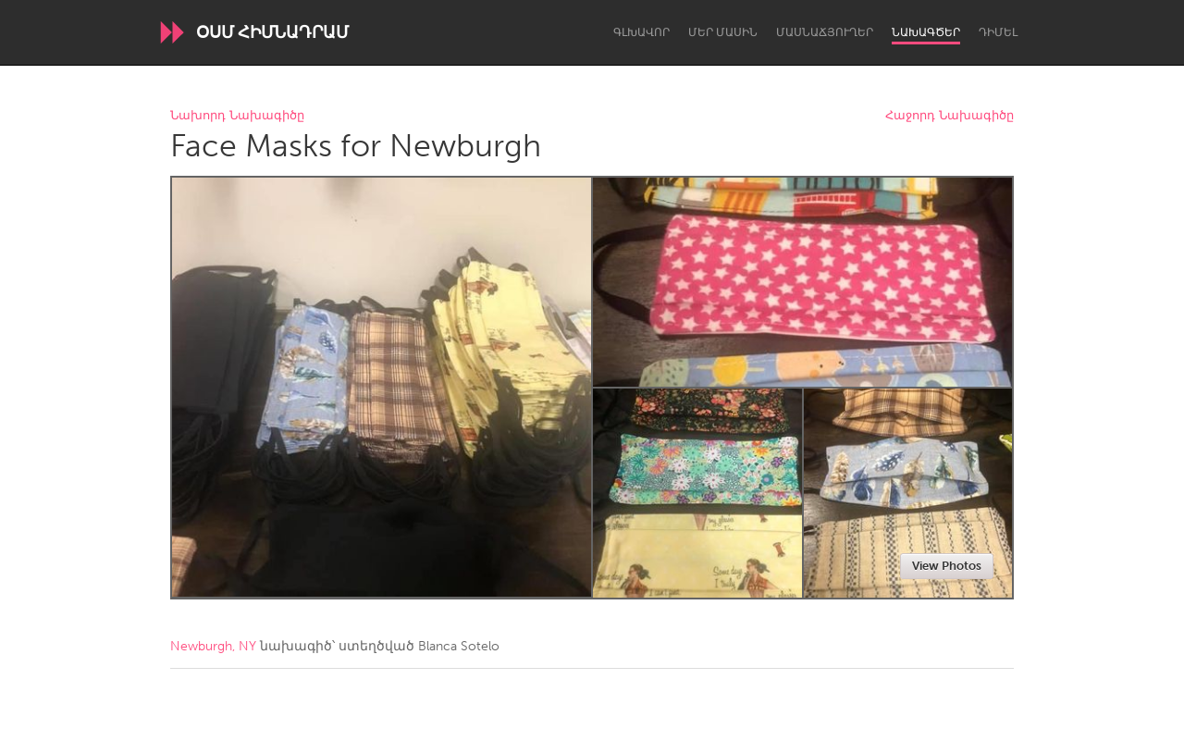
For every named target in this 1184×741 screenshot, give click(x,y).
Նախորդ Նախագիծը (237, 116)
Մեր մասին (723, 32)
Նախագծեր (926, 32)
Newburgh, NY (213, 646)
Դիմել (998, 32)
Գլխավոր (641, 32)
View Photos (946, 566)
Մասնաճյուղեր (824, 32)
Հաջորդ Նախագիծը (949, 116)
